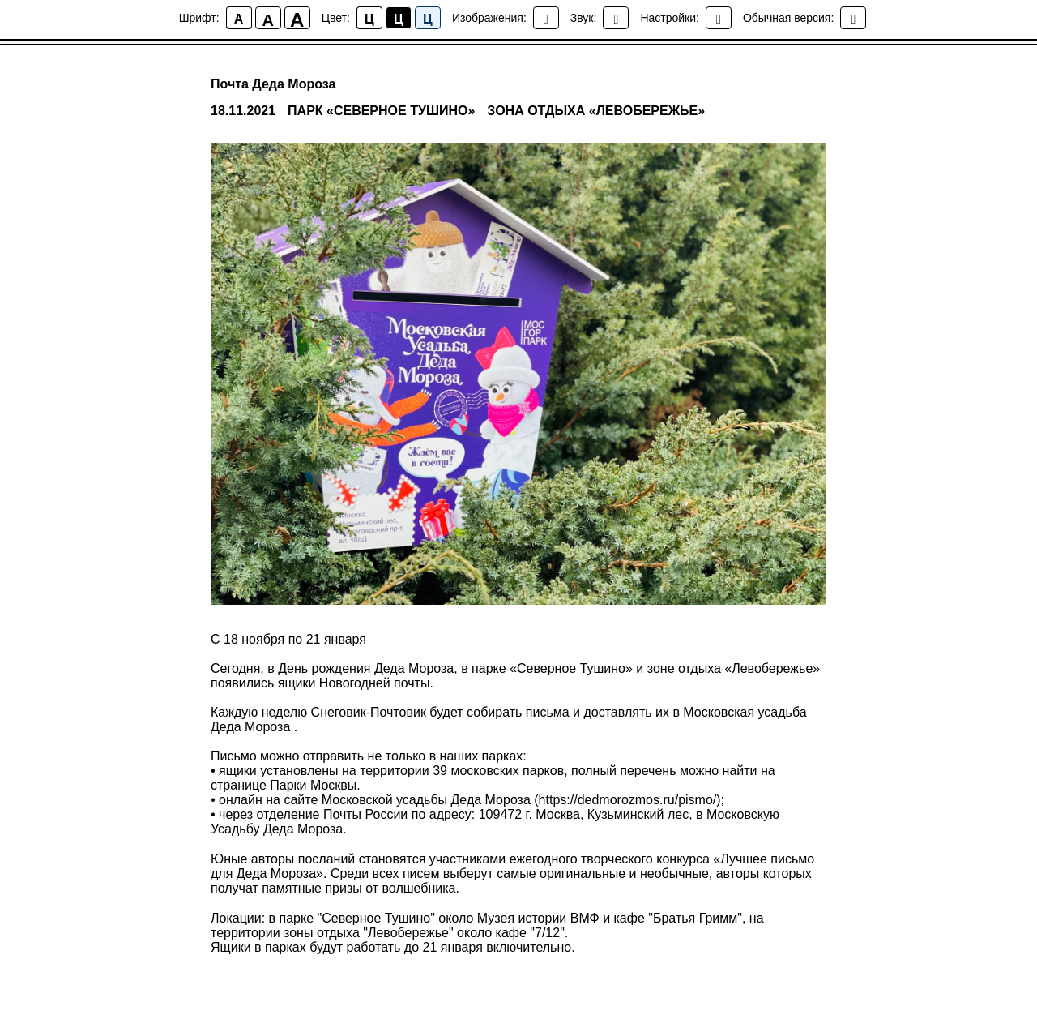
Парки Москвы (313, 785)
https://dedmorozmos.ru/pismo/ (628, 800)
